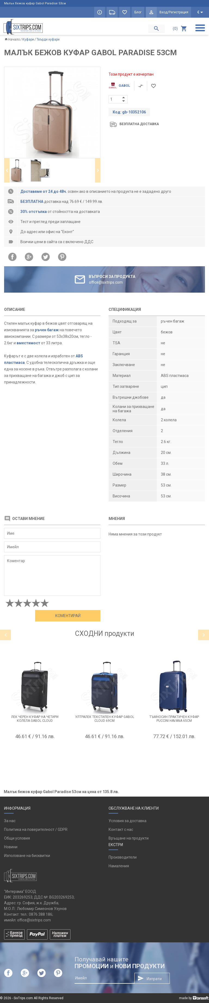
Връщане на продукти (129, 838)
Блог (138, 12)
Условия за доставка (127, 821)
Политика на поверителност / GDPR (35, 829)
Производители (123, 857)
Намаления (119, 866)
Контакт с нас (121, 829)
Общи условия (17, 838)
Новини (10, 847)
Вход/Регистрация (173, 12)
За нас (10, 821)
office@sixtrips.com (34, 920)
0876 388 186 (40, 914)
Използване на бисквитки (27, 855)
